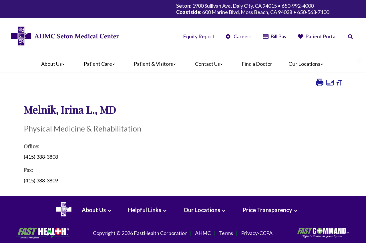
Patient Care (101, 64)
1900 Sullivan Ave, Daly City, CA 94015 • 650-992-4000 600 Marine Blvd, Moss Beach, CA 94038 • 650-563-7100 (252, 9)
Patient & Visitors (156, 64)
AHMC (203, 233)
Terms (226, 233)
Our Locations (307, 64)
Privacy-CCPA (256, 233)
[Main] (183, 64)
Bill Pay (275, 36)
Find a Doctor (257, 64)
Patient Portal (317, 36)
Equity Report (198, 36)
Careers (238, 36)
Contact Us (210, 64)
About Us (54, 64)
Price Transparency (267, 209)
